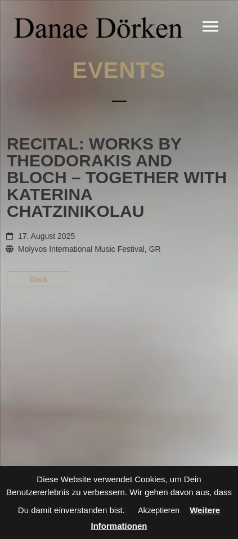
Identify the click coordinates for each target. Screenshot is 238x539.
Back (38, 279)
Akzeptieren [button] (158, 510)
